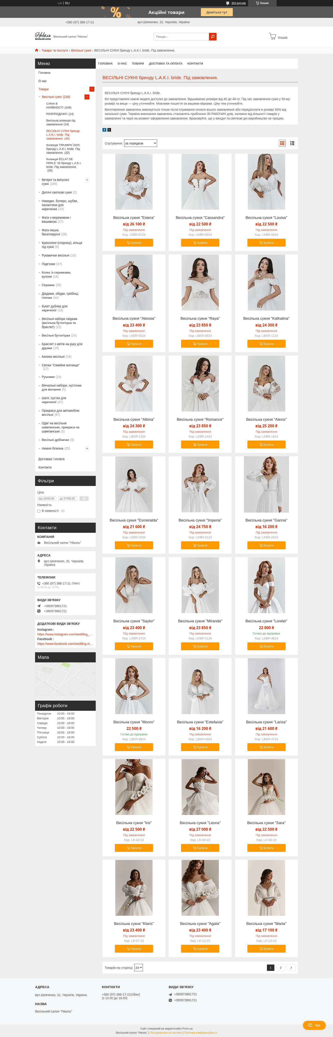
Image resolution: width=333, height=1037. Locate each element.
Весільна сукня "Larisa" (266, 722)
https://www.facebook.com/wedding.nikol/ (65, 644)
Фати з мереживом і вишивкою (56, 219)
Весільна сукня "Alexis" (266, 420)
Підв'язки (48, 264)
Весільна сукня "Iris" (134, 823)
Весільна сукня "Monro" (134, 722)
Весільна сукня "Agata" (200, 924)
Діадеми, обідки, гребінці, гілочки (60, 295)
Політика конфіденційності (200, 1032)
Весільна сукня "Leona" (200, 823)
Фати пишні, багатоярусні (51, 232)
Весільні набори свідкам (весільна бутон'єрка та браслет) (59, 323)
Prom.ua (187, 1028)
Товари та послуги (54, 50)
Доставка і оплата (51, 459)
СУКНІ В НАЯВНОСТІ (54, 105)
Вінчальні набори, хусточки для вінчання (61, 387)
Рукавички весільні (55, 255)
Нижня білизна (52, 448)
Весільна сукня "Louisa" (266, 218)
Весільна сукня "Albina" (134, 420)
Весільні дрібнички (55, 440)
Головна (105, 63)
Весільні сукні (81, 50)
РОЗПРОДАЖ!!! (56, 114)
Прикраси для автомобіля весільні (60, 412)
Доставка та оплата (165, 63)
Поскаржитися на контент (166, 1032)
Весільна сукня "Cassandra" (200, 218)
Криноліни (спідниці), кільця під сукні (62, 245)
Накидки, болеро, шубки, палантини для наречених (60, 205)
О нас (122, 63)
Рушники (48, 377)
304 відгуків (238, 3)
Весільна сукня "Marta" (266, 924)
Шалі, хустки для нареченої (54, 400)
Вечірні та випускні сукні (55, 182)
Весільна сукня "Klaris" (134, 924)
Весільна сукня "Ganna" (266, 520)
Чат (314, 1025)
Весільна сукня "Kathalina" (266, 319)
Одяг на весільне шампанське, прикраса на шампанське (60, 427)
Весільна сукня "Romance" (200, 420)
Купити (136, 243)
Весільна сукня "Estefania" (200, 722)
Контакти (195, 63)
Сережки (48, 285)
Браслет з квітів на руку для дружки (62, 346)
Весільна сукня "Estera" (134, 218)
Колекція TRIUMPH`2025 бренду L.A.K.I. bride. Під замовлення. (63, 148)
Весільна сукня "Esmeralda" (134, 520)
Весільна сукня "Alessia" (134, 319)
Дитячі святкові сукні (57, 192)
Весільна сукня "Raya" (200, 319)
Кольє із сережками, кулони (56, 274)
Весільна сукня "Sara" (266, 823)
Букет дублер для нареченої (54, 308)
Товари (138, 63)
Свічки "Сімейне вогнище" (61, 365)
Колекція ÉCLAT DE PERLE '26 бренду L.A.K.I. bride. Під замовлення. (63, 163)
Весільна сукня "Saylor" (134, 621)
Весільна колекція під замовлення (60, 122)
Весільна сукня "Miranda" (200, 621)
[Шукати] (213, 36)
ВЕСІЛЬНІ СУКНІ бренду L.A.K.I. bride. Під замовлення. (63, 134)
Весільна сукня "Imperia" (200, 520)
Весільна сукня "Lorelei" (266, 621)
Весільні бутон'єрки (56, 335)
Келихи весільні (53, 356)
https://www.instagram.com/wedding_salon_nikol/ (65, 634)
